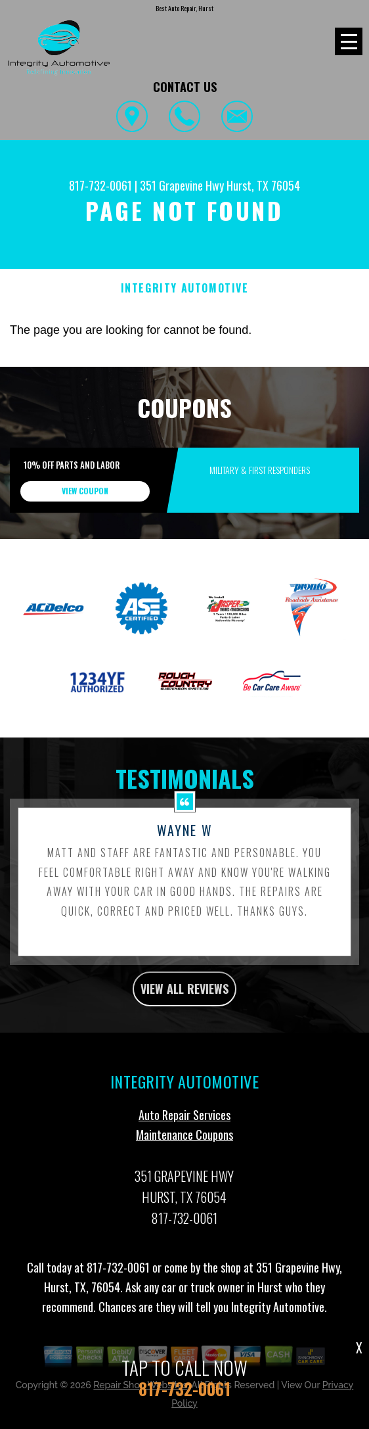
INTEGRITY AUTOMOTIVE (185, 288)
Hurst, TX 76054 (263, 185)
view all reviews (184, 995)
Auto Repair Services (184, 1121)
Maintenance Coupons (184, 1141)
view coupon (85, 490)
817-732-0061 (100, 185)
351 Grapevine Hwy (182, 185)
